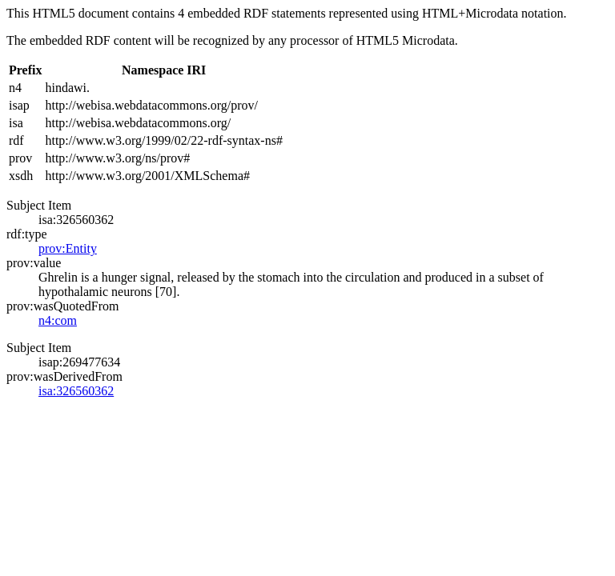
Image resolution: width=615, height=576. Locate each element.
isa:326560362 (76, 391)
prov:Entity (67, 248)
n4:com (57, 320)
